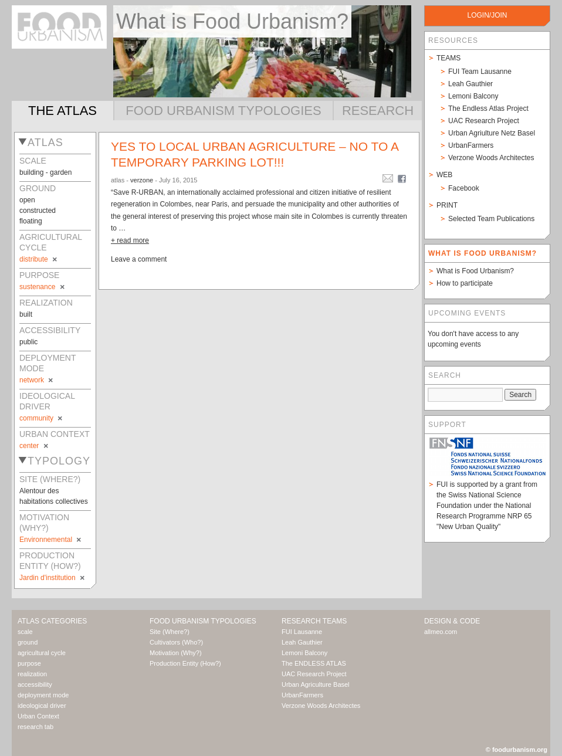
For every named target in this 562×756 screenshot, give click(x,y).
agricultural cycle (42, 652)
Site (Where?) (169, 631)
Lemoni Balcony (473, 96)
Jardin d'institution (52, 578)
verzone (141, 180)
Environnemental (51, 539)
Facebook (463, 188)
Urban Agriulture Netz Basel (491, 133)
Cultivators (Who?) (176, 642)
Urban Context (38, 716)
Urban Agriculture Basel (316, 684)
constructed (37, 210)
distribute (39, 259)
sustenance (42, 287)
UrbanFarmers (470, 145)
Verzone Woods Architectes (491, 158)
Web (444, 175)
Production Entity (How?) (185, 663)
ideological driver (42, 705)
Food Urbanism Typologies (223, 110)
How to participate (464, 283)
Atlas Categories (52, 621)
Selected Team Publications (491, 219)
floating (30, 221)
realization (32, 673)
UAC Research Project (483, 121)
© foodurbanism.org (516, 749)
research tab (35, 726)
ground (28, 642)
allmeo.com (440, 631)
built (25, 314)
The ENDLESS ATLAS (314, 663)
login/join (487, 15)
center (34, 446)
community (41, 418)
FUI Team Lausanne (480, 71)
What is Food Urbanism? (475, 271)
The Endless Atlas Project (488, 108)
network (37, 380)
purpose (29, 663)
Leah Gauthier (470, 84)
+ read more (130, 240)
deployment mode (43, 695)
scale (25, 631)
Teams (448, 58)
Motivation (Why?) (176, 652)
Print (447, 205)
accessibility (35, 684)
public (28, 342)
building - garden (45, 172)
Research (378, 110)
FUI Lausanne (302, 631)
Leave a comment (139, 259)
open (27, 200)
